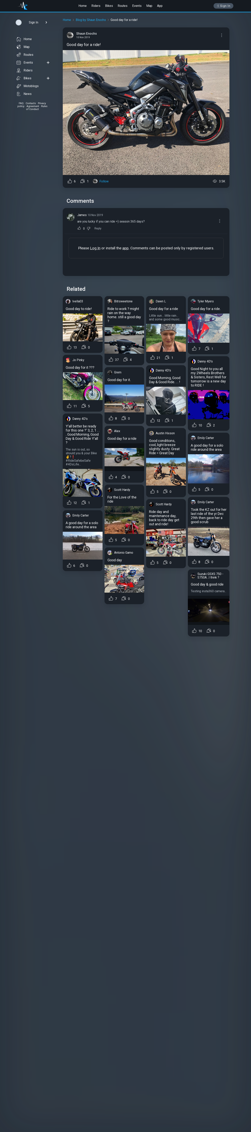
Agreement (32, 106)
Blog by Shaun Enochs (91, 20)
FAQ (21, 103)
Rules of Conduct (36, 108)
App (160, 6)
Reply (98, 228)
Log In (95, 248)
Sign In (223, 5)
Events (137, 6)
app (125, 248)
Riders (95, 6)
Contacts (31, 103)
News (24, 94)
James (82, 215)
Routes (122, 6)
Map (149, 6)
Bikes (109, 6)
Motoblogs (27, 86)
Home (82, 6)
